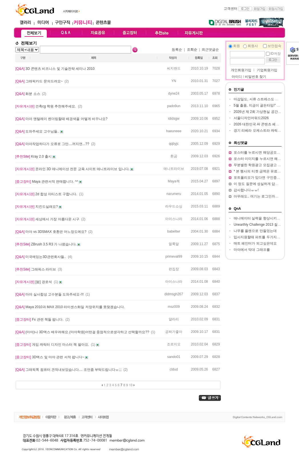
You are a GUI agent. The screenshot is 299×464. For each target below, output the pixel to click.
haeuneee (173, 131)
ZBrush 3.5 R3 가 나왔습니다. (46, 244)
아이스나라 (173, 219)
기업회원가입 (267, 70)
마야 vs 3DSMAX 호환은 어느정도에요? (51, 232)
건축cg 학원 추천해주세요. (46, 106)
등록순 (177, 50)
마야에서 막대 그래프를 (252, 250)
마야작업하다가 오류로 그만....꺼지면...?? (52, 144)
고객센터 (230, 9)
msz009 (174, 307)
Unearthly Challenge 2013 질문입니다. (263, 225)
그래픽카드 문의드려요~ (39, 81)
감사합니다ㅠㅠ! (246, 190)
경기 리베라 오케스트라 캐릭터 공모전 (263, 131)
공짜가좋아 (173, 332)
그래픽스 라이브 (36, 269)
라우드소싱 (173, 206)
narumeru (173, 194)
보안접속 (274, 46)
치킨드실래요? (37, 207)
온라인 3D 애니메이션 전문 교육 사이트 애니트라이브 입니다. (72, 169)
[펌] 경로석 (34, 282)
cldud (174, 369)
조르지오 (174, 344)
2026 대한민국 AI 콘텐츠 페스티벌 (260, 124)
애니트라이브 (173, 169)
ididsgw (173, 119)
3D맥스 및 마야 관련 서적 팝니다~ (50, 357)
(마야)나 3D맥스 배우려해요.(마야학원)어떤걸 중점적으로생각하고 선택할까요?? (82, 332)
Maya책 (173, 181)
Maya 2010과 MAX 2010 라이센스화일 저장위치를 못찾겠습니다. (70, 307)
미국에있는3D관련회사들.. (41, 257)
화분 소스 (28, 94)
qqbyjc (174, 144)
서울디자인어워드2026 (251, 118)
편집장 (174, 269)
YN (173, 81)
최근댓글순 (210, 50)
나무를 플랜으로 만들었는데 (255, 231)
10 (131, 385)
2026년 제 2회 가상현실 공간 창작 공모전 (265, 112)
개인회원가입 (240, 70)
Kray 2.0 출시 (33, 156)
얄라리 (174, 319)
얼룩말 (174, 244)
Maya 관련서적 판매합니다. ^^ (47, 182)
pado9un (174, 106)
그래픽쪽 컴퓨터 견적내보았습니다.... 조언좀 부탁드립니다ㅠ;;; (68, 370)
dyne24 (173, 93)
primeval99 (173, 257)
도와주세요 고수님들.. (37, 131)
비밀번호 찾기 (255, 77)
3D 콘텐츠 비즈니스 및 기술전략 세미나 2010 (54, 69)
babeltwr (173, 231)
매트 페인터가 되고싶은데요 (255, 243)
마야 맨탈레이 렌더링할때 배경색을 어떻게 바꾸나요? (61, 119)
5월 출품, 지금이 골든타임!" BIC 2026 (262, 105)
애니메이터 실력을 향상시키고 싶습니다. (265, 218)
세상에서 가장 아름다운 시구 (47, 219)
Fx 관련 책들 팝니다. (39, 319)
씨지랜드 (174, 68)
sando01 (173, 357)
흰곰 (173, 156)
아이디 (237, 77)
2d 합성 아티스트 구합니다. (46, 194)
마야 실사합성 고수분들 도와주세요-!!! (50, 294)
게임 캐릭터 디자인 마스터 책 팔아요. (52, 345)
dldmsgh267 (173, 294)
